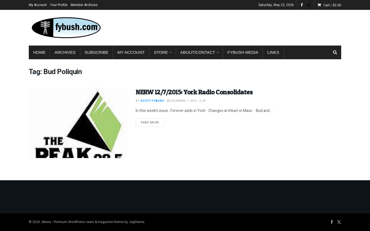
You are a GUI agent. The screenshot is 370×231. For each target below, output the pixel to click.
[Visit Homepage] (66, 28)
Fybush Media (242, 52)
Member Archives (84, 4)
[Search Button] (335, 52)
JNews (46, 221)
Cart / (332, 5)
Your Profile (58, 4)
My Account (38, 4)
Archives (65, 52)
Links (273, 52)
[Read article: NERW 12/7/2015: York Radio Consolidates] (78, 123)
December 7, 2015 (182, 100)
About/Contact (197, 52)
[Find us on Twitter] (339, 222)
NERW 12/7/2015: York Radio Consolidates (194, 92)
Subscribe (97, 52)
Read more (152, 122)
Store (161, 52)
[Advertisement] (241, 26)
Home (39, 52)
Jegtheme (136, 221)
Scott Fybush (152, 100)
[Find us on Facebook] (332, 222)
